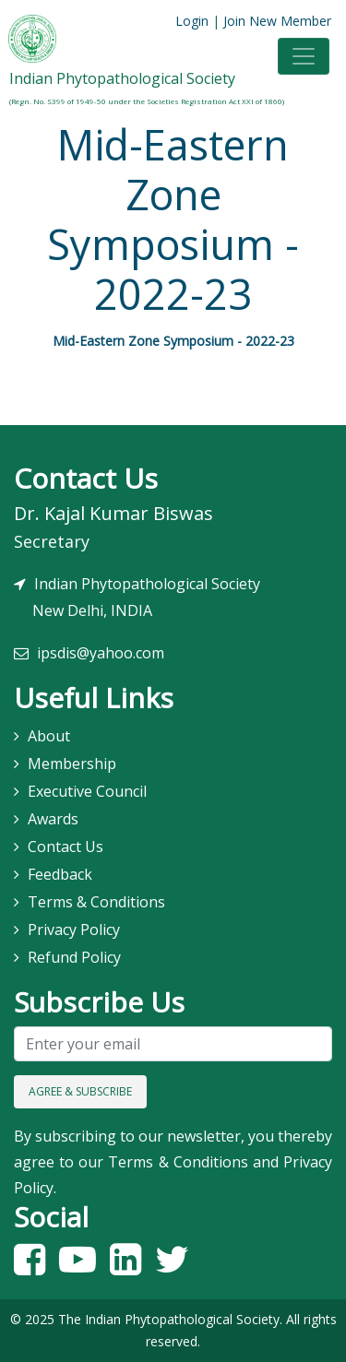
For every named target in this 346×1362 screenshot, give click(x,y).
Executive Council (87, 791)
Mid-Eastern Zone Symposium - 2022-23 (173, 340)
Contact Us (65, 846)
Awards (53, 819)
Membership (72, 763)
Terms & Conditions (96, 902)
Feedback (60, 874)
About (49, 736)
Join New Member (277, 21)
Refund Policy (74, 957)
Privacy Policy (74, 929)
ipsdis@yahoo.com (100, 653)
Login (192, 21)
